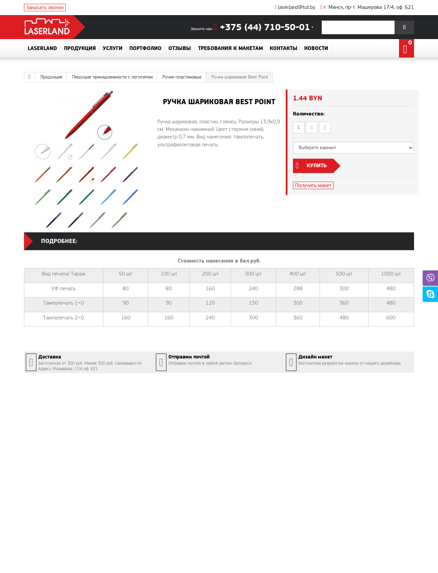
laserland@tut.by (294, 7)
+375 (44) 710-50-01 (262, 28)
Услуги (113, 49)
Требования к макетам (230, 49)
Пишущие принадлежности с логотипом (112, 77)
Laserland (42, 49)
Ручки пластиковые (182, 77)
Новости (316, 49)
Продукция (80, 49)
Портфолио (145, 49)
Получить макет (313, 185)
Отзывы (179, 49)
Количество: (309, 114)
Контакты (283, 49)
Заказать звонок (45, 7)
